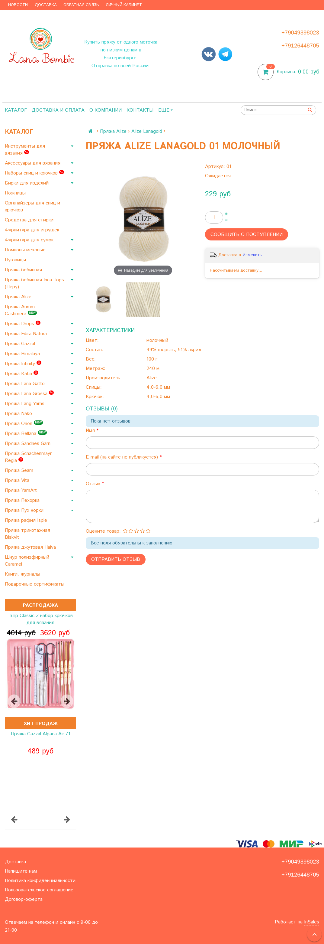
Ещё (165, 110)
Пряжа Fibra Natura (26, 333)
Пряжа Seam (20, 470)
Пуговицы (16, 259)
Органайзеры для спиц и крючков (32, 207)
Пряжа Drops (22, 323)
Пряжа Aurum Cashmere (21, 310)
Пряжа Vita (18, 480)
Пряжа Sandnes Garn (28, 443)
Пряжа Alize (19, 296)
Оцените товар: (103, 531)
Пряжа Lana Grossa (29, 393)
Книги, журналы (23, 574)
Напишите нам (21, 871)
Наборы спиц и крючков (34, 173)
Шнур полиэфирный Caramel (27, 561)
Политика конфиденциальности (40, 880)
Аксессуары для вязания (33, 163)
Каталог (16, 110)
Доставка (46, 5)
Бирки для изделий (27, 183)
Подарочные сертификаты (35, 584)
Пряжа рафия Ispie (27, 520)
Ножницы (16, 193)
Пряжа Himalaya (23, 353)
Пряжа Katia (21, 373)
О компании (105, 110)
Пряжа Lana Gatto (25, 383)
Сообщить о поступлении (246, 234)
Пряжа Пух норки (25, 510)
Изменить (252, 255)
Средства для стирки (30, 220)
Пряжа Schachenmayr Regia (28, 457)
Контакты (140, 110)
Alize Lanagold (146, 131)
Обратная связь (81, 5)
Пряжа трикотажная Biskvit (27, 534)
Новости (18, 5)
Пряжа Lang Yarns (25, 403)
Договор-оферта (24, 899)
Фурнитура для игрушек (33, 230)
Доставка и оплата (58, 110)
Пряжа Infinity (23, 363)
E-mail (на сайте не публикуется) (122, 457)
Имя (91, 430)
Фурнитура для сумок (30, 240)
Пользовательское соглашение (39, 890)
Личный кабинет (124, 5)
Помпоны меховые (26, 250)
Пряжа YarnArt (21, 490)
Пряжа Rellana (26, 433)
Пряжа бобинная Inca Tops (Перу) (34, 283)
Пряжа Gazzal (21, 343)
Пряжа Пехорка (23, 500)
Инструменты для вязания (25, 150)
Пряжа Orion (24, 423)
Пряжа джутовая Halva (31, 547)
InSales (311, 922)
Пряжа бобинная (24, 269)
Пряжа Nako (19, 413)
